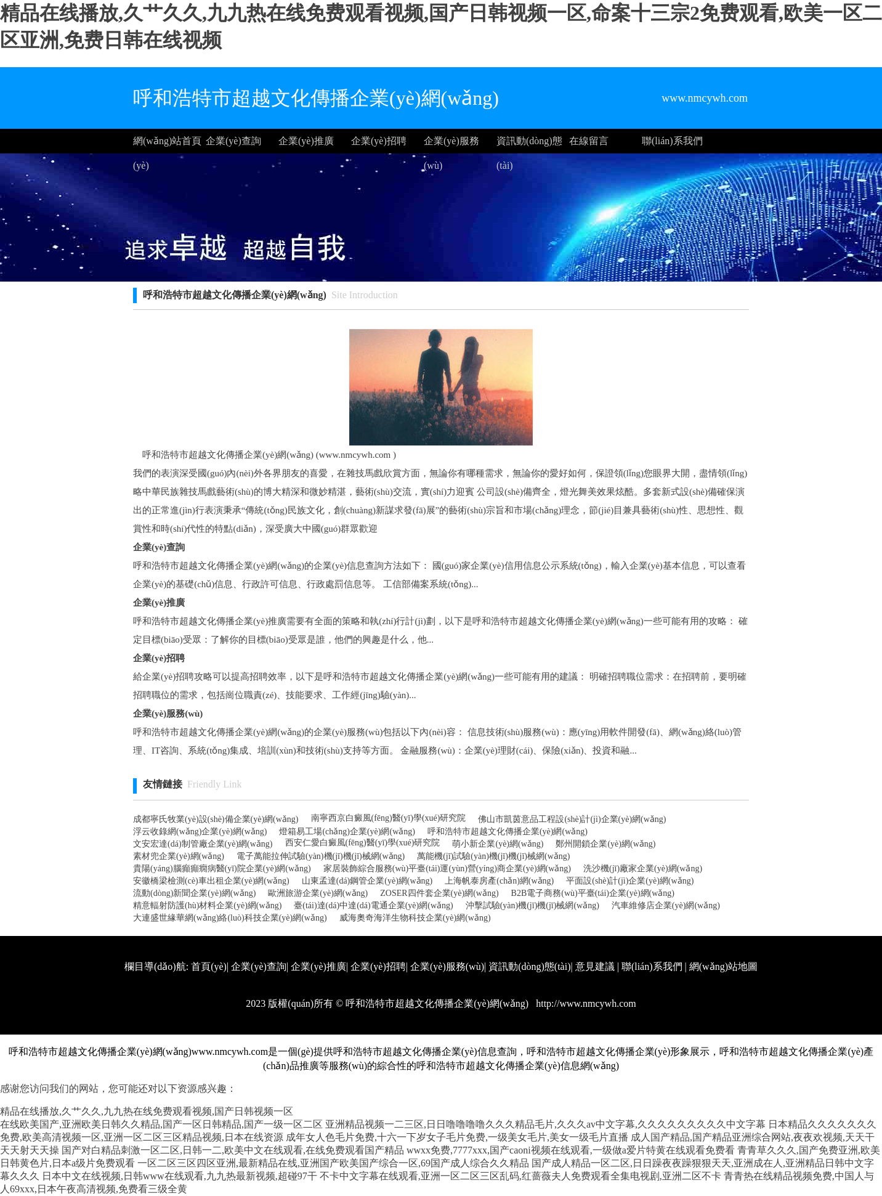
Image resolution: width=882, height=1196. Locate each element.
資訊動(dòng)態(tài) (529, 144)
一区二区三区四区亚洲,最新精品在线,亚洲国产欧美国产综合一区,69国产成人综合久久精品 (333, 1163)
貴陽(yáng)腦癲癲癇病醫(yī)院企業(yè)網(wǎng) (222, 868)
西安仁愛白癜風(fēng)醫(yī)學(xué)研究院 (362, 842)
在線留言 (589, 141)
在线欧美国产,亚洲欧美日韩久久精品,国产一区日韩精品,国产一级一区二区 (161, 1124)
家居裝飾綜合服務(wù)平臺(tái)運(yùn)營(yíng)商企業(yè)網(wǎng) (447, 868)
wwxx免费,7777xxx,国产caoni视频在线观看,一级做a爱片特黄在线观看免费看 (571, 1150)
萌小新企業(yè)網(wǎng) (497, 843)
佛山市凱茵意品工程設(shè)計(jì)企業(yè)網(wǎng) (572, 819)
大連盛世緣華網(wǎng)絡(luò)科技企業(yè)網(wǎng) (230, 917)
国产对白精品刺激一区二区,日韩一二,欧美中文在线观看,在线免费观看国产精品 (233, 1150)
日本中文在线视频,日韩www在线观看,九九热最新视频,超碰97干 (179, 1176)
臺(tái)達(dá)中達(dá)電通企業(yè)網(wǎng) (373, 905)
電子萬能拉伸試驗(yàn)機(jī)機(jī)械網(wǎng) (321, 856)
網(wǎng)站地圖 (723, 966)
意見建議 (595, 966)
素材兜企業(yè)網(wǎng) (178, 856)
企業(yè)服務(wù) (451, 144)
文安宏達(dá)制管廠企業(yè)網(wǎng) (203, 843)
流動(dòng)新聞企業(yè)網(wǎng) (194, 893)
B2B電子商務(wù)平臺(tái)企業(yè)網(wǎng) (592, 893)
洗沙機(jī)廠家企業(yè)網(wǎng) (642, 868)
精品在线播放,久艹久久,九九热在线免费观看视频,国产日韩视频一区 (146, 1111)
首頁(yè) (209, 966)
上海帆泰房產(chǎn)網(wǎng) (499, 880)
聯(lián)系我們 (672, 141)
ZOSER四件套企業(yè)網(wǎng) (439, 893)
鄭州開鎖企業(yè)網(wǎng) (605, 843)
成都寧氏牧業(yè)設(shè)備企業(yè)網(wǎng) (216, 819)
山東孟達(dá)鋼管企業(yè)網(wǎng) (367, 880)
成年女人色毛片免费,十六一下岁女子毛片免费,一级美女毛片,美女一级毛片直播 (457, 1137)
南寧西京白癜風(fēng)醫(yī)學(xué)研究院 (388, 818)
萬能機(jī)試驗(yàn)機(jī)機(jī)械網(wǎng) (493, 856)
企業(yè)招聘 (379, 141)
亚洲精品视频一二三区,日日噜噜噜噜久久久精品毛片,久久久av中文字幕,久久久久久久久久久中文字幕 (545, 1124)
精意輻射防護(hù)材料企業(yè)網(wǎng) (207, 905)
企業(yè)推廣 (306, 141)
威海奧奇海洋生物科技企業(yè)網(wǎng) (415, 917)
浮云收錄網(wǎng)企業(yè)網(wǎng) (200, 831)
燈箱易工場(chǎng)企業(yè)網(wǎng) (347, 831)
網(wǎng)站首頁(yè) (167, 144)
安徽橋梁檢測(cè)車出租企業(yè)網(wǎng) (211, 880)
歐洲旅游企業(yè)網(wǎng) (318, 893)
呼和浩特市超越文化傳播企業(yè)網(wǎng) (507, 831)
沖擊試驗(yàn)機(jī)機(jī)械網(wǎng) (532, 905)
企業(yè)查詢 (233, 141)
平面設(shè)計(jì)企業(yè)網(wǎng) (630, 880)
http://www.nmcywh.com (584, 1003)
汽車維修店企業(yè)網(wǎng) (666, 905)
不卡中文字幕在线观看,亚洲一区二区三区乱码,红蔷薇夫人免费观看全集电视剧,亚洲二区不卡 (520, 1176)
